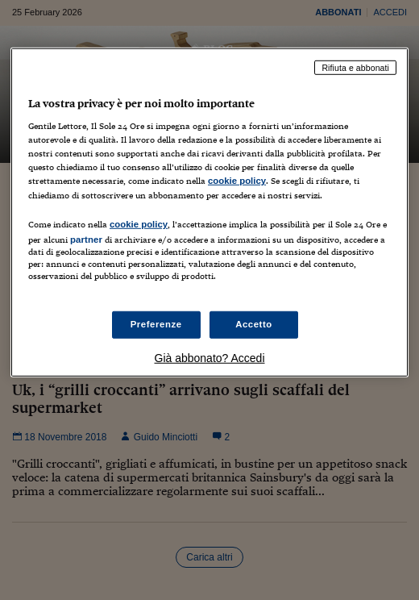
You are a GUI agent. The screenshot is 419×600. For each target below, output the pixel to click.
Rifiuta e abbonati (355, 67)
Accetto (253, 324)
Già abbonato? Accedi (210, 358)
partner (86, 239)
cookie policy (237, 180)
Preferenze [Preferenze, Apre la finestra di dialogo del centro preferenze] (156, 324)
